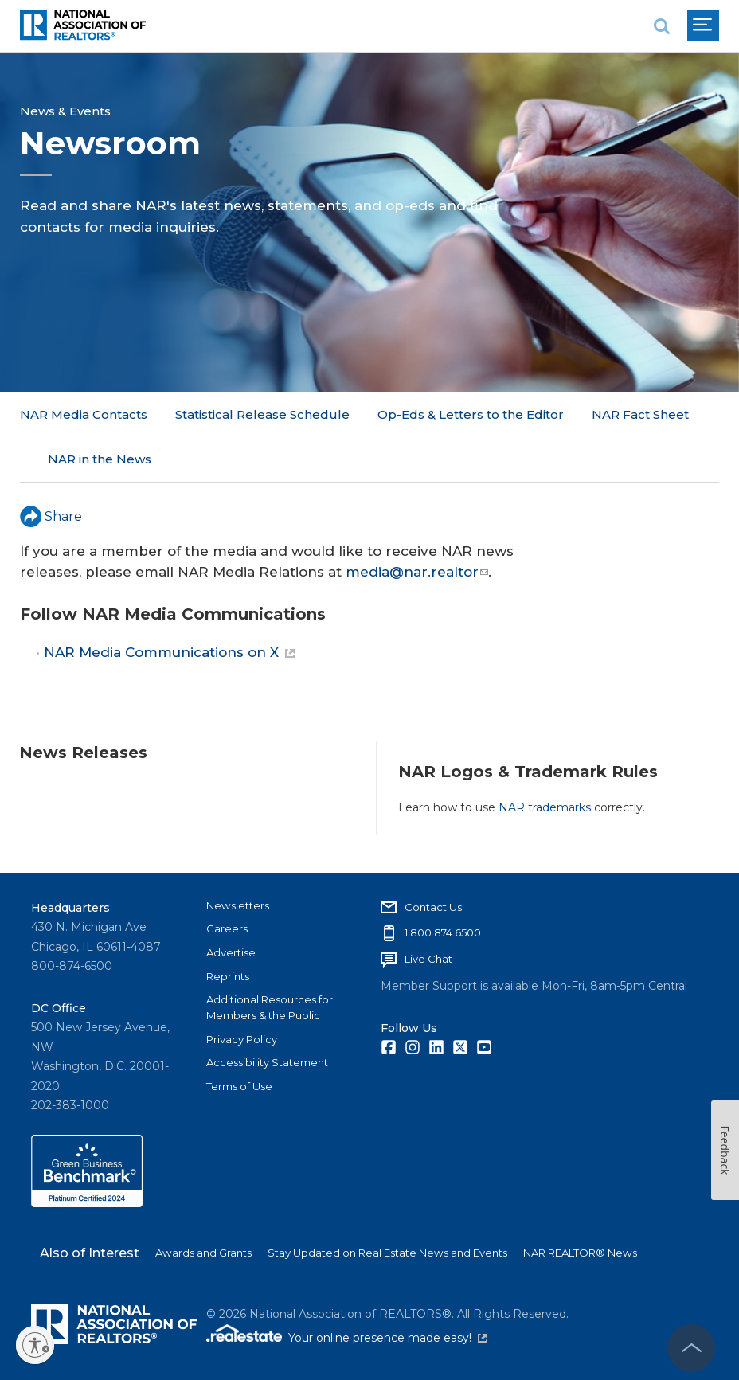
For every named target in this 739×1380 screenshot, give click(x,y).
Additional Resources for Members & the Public (269, 1007)
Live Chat (428, 958)
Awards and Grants (203, 1252)
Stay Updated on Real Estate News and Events (387, 1252)
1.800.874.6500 (443, 932)
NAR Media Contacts (83, 414)
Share (51, 471)
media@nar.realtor (417, 526)
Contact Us (433, 906)
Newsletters (237, 904)
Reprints (227, 975)
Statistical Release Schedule (262, 414)
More (394, 414)
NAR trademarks (545, 762)
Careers (227, 928)
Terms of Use (239, 1086)
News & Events (65, 111)
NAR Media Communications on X (169, 608)
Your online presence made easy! (387, 1338)
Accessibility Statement (267, 1062)
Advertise (231, 951)
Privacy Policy (241, 1038)
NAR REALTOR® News (580, 1252)
